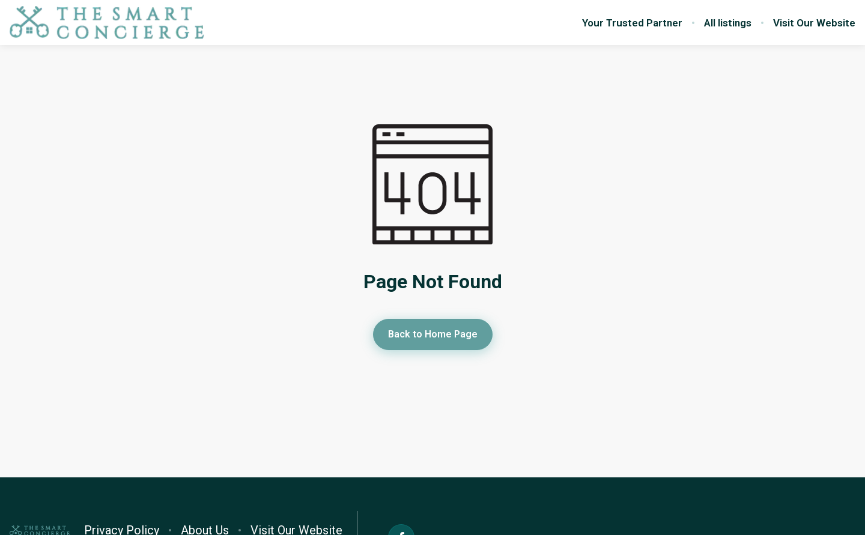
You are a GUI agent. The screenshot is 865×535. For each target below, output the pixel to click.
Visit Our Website (814, 23)
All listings (727, 23)
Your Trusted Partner (632, 23)
